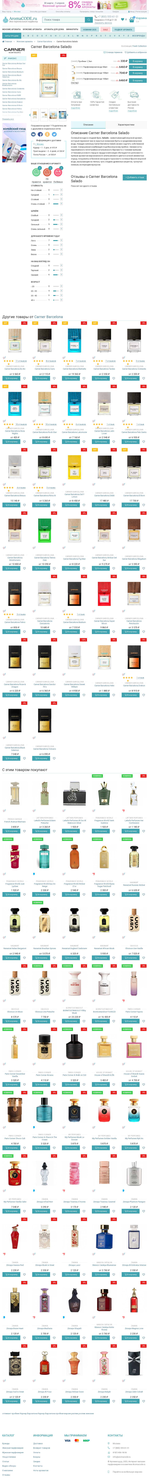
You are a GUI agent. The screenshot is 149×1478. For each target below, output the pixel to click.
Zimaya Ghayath (74, 1328)
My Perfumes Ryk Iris (134, 1138)
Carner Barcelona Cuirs (11, 92)
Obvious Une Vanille (134, 948)
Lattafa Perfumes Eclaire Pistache (44, 821)
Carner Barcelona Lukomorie (74, 432)
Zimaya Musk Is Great (44, 1265)
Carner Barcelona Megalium (134, 559)
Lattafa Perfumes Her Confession (134, 821)
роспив (81, 1413)
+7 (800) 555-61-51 (108, 16)
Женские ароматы (11, 29)
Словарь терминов (114, 52)
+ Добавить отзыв (134, 177)
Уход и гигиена (9, 1457)
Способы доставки (38, 12)
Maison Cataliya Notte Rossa (104, 1328)
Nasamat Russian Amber (134, 885)
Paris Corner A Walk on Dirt (74, 1075)
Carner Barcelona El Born (12, 105)
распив (74, 1413)
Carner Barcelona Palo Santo (134, 432)
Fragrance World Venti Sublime (104, 821)
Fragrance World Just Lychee (14, 885)
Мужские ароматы (32, 29)
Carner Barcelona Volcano (44, 749)
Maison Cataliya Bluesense (104, 1265)
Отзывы (6, 1475)
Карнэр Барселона (46, 1413)
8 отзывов (51, 361)
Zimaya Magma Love (134, 1328)
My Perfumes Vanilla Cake (15, 1202)
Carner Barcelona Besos (12, 69)
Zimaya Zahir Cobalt (134, 1392)
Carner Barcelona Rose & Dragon (15, 685)
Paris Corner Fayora (134, 1012)
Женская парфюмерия (12, 1448)
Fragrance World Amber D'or (74, 885)
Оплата (36, 1452)
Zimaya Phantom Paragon (134, 1202)
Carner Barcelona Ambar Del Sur (13, 64)
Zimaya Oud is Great (15, 1392)
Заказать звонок (103, 23)
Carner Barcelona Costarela (13, 89)
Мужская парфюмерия (13, 1452)
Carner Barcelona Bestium (13, 72)
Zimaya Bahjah (104, 1392)
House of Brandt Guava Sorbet (134, 1075)
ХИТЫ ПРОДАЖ (11, 36)
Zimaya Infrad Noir (45, 1202)
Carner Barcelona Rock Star (45, 432)
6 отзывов (81, 424)
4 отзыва (21, 487)
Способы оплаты (63, 12)
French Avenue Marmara (14, 822)
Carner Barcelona (48, 317)
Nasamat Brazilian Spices (44, 948)
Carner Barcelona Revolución (134, 622)
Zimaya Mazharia (44, 1328)
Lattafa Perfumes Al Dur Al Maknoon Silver (74, 821)
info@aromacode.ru (122, 1457)
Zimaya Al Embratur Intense (134, 1265)
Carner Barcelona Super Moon (104, 622)
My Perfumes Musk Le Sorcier (74, 1138)
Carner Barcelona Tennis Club (44, 559)
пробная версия (63, 1413)
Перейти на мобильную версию (127, 1472)
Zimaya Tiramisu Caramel (104, 1202)
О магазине (7, 1470)
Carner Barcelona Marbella (74, 369)
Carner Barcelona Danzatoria (13, 99)
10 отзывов (21, 424)
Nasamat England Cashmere (74, 948)
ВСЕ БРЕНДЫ (138, 36)
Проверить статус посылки (91, 12)
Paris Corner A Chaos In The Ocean (45, 1138)
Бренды (6, 1443)
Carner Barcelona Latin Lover (104, 432)
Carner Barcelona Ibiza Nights (15, 432)
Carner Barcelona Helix (104, 685)
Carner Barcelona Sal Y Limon (74, 495)
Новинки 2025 (89, 30)
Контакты (38, 1466)
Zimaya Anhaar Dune (74, 1392)
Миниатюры (72, 29)
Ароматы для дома (54, 29)
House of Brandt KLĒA (104, 1075)
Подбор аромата (123, 30)
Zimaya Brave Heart (14, 1328)
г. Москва (16, 12)
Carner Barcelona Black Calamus (11, 76)
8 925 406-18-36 (120, 1452)
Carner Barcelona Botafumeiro (9, 84)
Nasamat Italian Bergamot (15, 948)
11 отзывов (21, 361)
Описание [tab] (88, 124)
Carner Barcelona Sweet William (74, 685)
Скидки (116, 12)
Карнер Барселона (28, 1413)
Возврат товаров (41, 1448)
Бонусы (36, 1457)
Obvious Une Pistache (44, 1012)
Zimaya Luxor (74, 1265)
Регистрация (141, 12)
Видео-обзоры (9, 1466)
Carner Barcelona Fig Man (74, 559)
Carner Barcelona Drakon (12, 102)
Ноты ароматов (40, 1470)
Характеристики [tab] (126, 124)
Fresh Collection (140, 46)
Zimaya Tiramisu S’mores (74, 1202)
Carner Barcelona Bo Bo (12, 80)
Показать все (8, 119)
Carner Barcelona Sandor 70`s (45, 685)
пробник (15, 1413)
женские (90, 1413)
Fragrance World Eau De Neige (44, 885)
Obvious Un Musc (15, 1012)
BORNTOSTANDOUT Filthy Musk (74, 1011)
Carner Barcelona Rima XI (45, 495)
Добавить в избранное (136, 52)
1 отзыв (110, 424)
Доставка (38, 1443)
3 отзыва (140, 361)
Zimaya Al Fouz (44, 1392)
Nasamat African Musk (104, 948)
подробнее (75, 108)
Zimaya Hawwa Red (15, 1265)
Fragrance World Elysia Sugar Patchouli (104, 885)
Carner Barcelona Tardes (104, 369)
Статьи (5, 1461)
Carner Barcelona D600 (11, 95)
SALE (105, 30)
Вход (132, 12)
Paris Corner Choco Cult (15, 1138)
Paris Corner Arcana (44, 1075)
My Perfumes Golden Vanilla (104, 1138)
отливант (6, 1413)
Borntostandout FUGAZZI (104, 1012)
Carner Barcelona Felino (12, 109)
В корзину (138, 61)
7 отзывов (81, 361)
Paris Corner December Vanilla (15, 1075)
